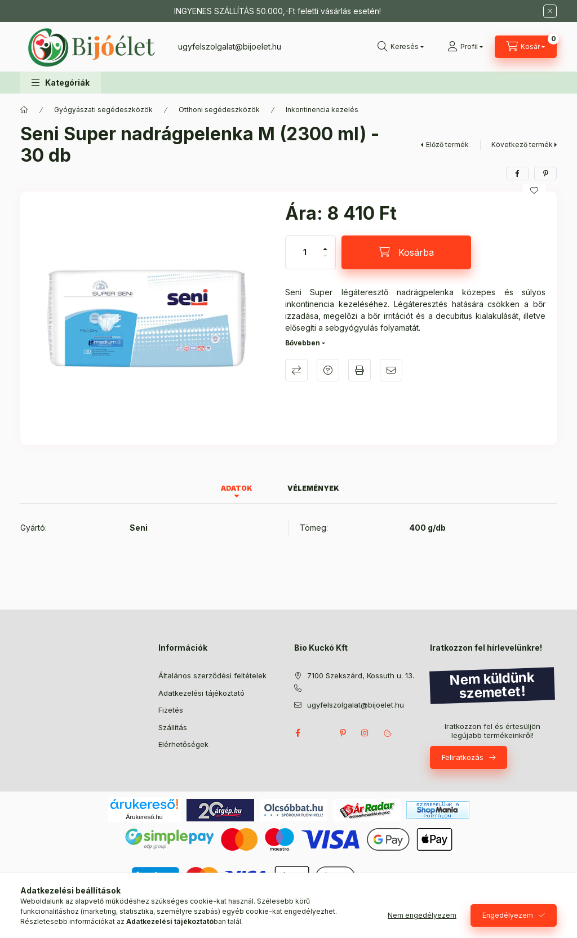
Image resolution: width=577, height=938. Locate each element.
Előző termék (447, 144)
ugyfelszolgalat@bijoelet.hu (229, 46)
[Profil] (465, 46)
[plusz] (325, 244)
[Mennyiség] (305, 252)
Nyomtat (359, 370)
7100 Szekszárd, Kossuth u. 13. (360, 675)
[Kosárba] (406, 252)
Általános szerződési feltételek (212, 675)
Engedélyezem (507, 915)
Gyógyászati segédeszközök (103, 109)
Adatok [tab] (236, 488)
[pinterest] (545, 173)
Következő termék (522, 144)
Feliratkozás (462, 757)
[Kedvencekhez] (534, 190)
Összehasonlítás (296, 370)
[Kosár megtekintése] (526, 46)
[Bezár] (550, 11)
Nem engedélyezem (422, 915)
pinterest (342, 733)
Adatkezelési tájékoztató (201, 692)
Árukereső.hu (144, 816)
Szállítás (172, 727)
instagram (365, 733)
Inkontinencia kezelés (322, 109)
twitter (320, 733)
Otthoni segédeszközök (219, 109)
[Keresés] (401, 46)
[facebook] (517, 173)
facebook (297, 733)
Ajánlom (391, 370)
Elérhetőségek (183, 744)
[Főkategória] (24, 110)
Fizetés (170, 709)
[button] (60, 83)
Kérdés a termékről (328, 370)
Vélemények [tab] (313, 488)
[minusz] (325, 260)
